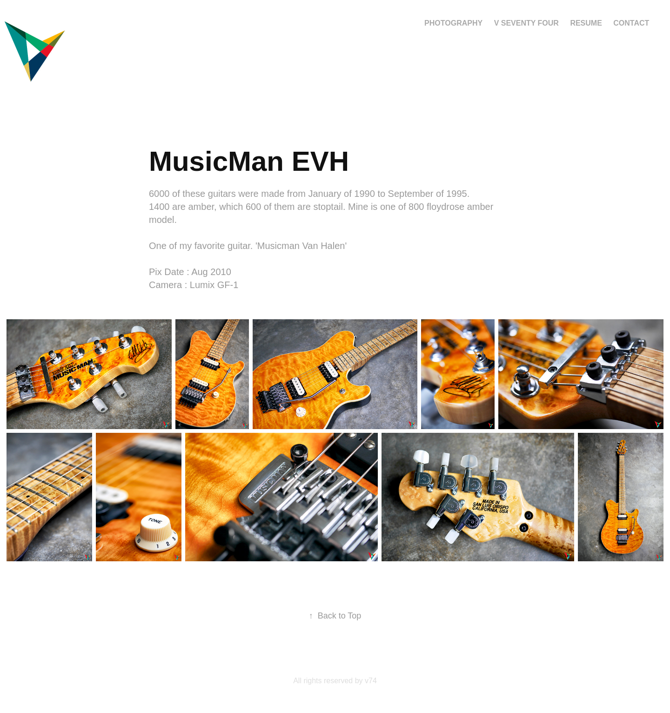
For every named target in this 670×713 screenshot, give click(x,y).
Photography (453, 23)
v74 (371, 681)
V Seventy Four (526, 23)
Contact (631, 23)
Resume (586, 23)
